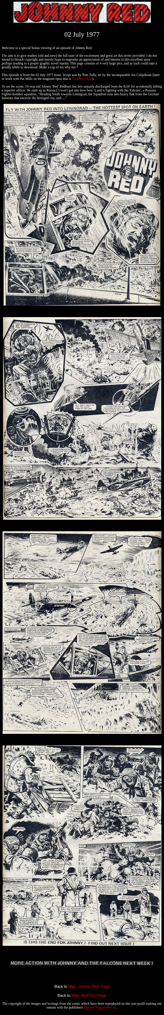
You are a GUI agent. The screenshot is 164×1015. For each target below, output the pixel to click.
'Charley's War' (82, 79)
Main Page (89, 986)
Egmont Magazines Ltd (100, 1007)
